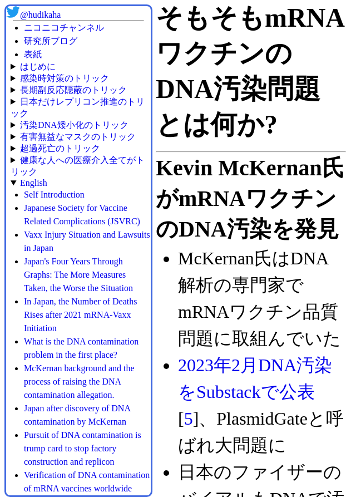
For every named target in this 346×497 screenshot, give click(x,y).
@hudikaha (40, 14)
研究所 (37, 41)
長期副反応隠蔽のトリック (73, 90)
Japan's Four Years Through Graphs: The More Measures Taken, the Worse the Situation (78, 275)
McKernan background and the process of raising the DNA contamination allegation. (79, 381)
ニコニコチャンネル (64, 27)
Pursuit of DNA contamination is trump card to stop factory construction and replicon (82, 448)
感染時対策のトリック (64, 78)
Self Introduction (54, 194)
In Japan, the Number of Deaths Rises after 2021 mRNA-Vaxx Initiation (80, 315)
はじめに (38, 66)
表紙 (33, 54)
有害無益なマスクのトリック (78, 136)
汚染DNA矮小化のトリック (74, 125)
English (33, 183)
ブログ (64, 41)
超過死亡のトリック (60, 148)
